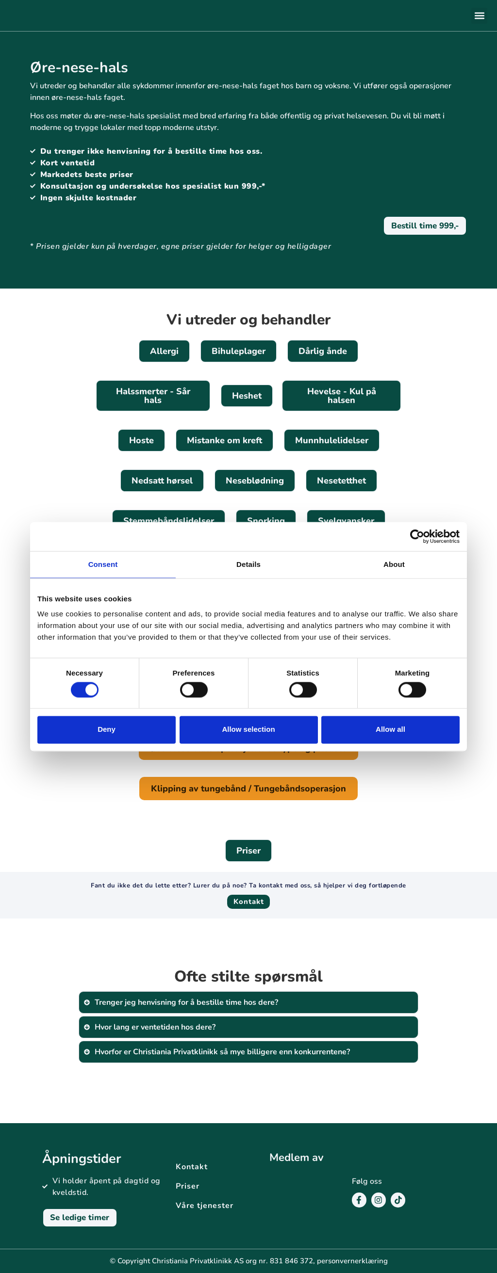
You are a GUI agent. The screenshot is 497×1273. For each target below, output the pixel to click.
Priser (187, 1186)
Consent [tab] (103, 564)
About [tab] (394, 564)
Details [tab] (248, 564)
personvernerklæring (352, 1261)
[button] (479, 16)
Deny (107, 729)
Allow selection (248, 729)
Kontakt (192, 1166)
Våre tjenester (204, 1205)
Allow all (390, 729)
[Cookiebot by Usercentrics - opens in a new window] (417, 536)
